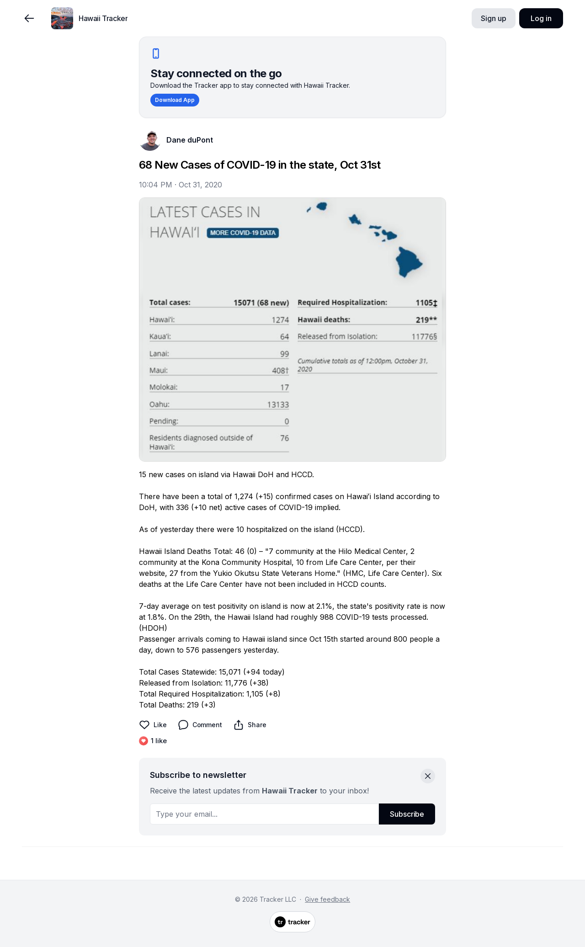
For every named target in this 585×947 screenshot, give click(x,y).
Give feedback (327, 899)
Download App (175, 99)
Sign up (493, 18)
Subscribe (407, 814)
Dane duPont (189, 139)
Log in (541, 18)
